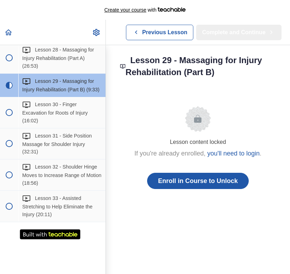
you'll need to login (233, 153)
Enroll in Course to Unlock (198, 180)
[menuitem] (96, 32)
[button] (9, 32)
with (145, 9)
